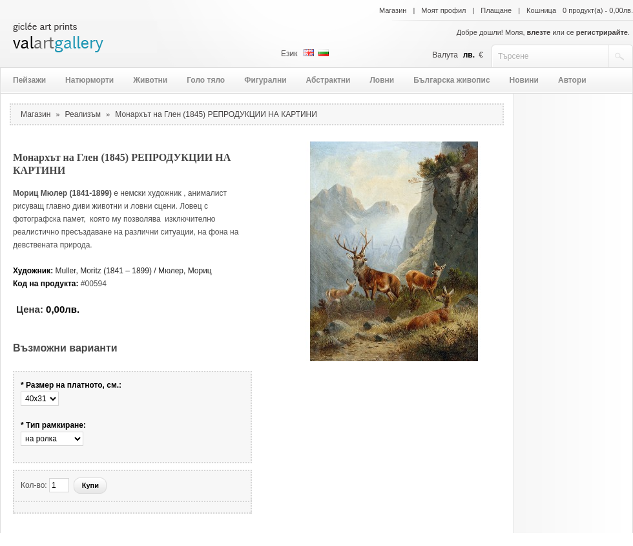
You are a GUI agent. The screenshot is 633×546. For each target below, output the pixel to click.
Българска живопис (451, 80)
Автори (572, 80)
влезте (539, 32)
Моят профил (443, 10)
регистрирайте (602, 32)
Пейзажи (29, 80)
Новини (524, 80)
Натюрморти (89, 80)
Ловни (381, 80)
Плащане (496, 10)
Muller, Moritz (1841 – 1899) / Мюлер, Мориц (134, 270)
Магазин (392, 10)
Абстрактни (328, 80)
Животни (150, 80)
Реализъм (83, 114)
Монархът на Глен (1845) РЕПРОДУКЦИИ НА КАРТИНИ (216, 114)
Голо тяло (206, 80)
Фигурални (265, 80)
